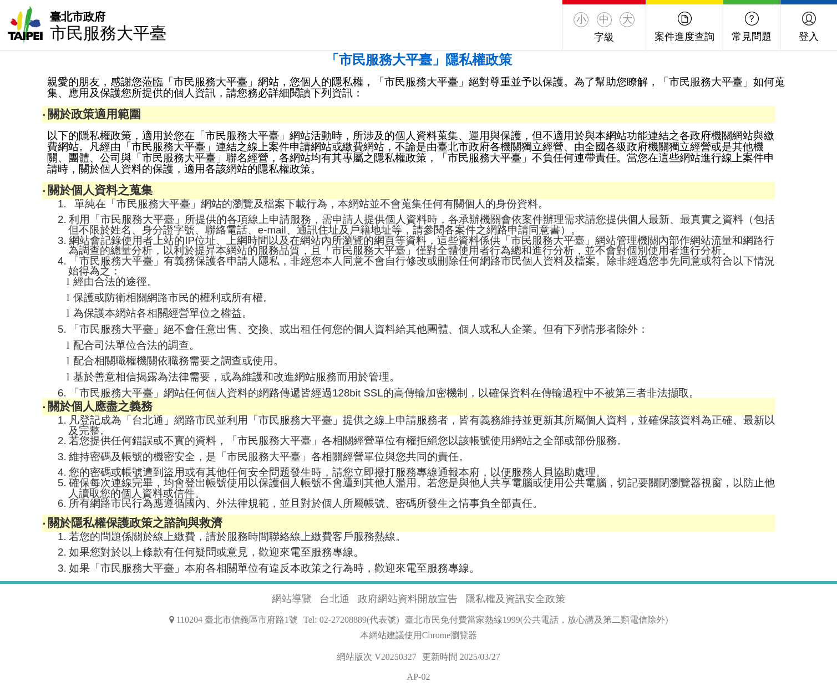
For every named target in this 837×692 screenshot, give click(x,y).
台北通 (334, 598)
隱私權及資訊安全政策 (515, 598)
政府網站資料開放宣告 (408, 598)
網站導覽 (292, 598)
